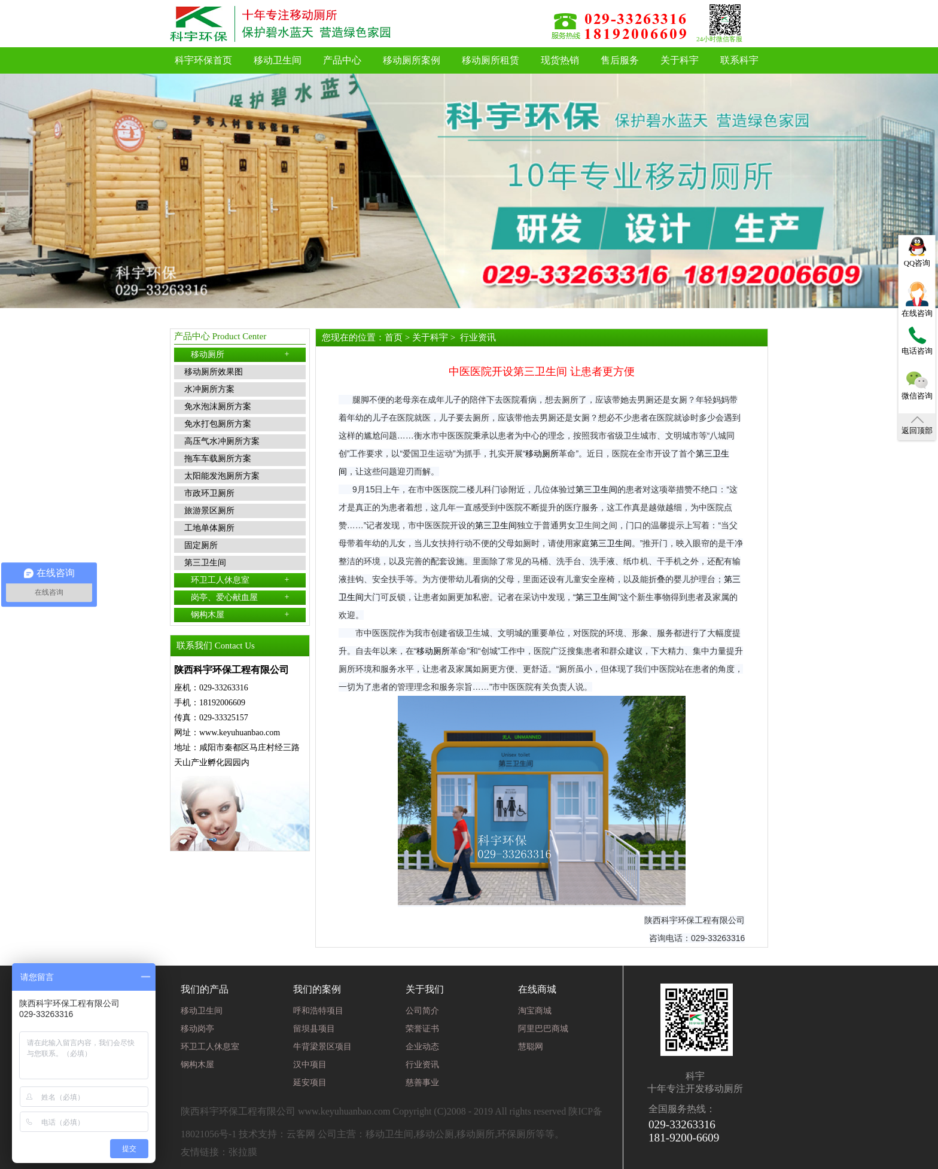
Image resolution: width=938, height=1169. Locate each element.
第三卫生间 (596, 489)
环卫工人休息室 (240, 579)
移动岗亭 (197, 1028)
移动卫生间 (278, 60)
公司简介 (422, 1010)
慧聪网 (530, 1046)
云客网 (301, 1134)
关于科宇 (679, 60)
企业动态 (422, 1046)
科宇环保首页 (203, 60)
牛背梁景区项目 (322, 1046)
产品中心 (342, 60)
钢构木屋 (240, 614)
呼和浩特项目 (318, 1010)
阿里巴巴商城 (543, 1028)
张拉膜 (243, 1152)
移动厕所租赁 (490, 60)
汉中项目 (310, 1064)
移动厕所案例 (411, 60)
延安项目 (310, 1082)
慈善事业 (422, 1082)
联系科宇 (739, 60)
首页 (394, 337)
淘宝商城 (535, 1010)
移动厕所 (240, 354)
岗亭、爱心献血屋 (240, 597)
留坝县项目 (314, 1028)
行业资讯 (478, 337)
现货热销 (560, 60)
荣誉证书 (422, 1028)
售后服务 (620, 60)
